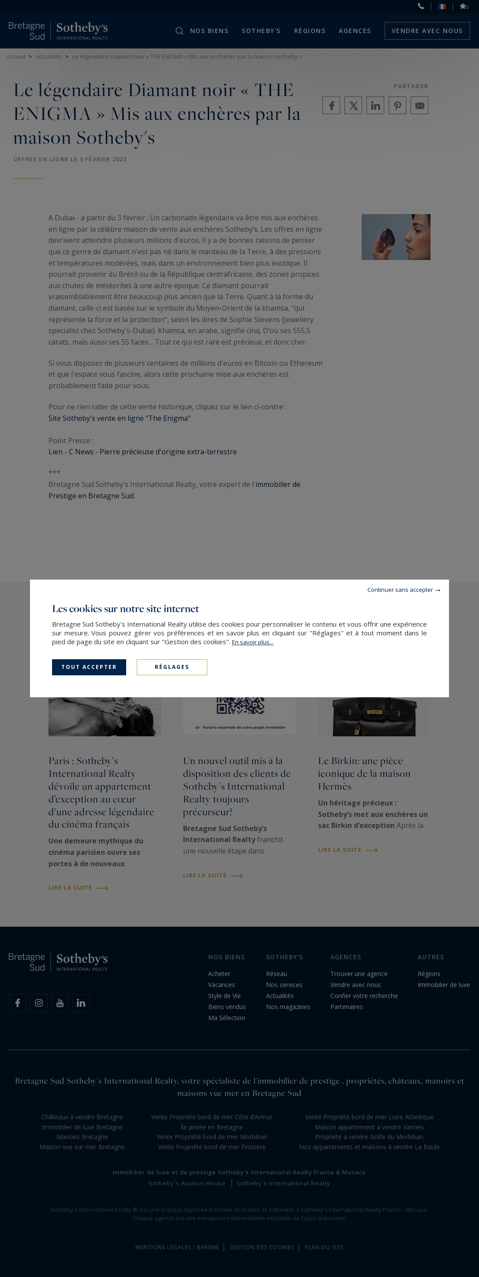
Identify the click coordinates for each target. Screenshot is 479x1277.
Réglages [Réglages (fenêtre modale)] (172, 667)
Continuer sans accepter (400, 590)
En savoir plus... (252, 642)
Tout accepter (89, 667)
